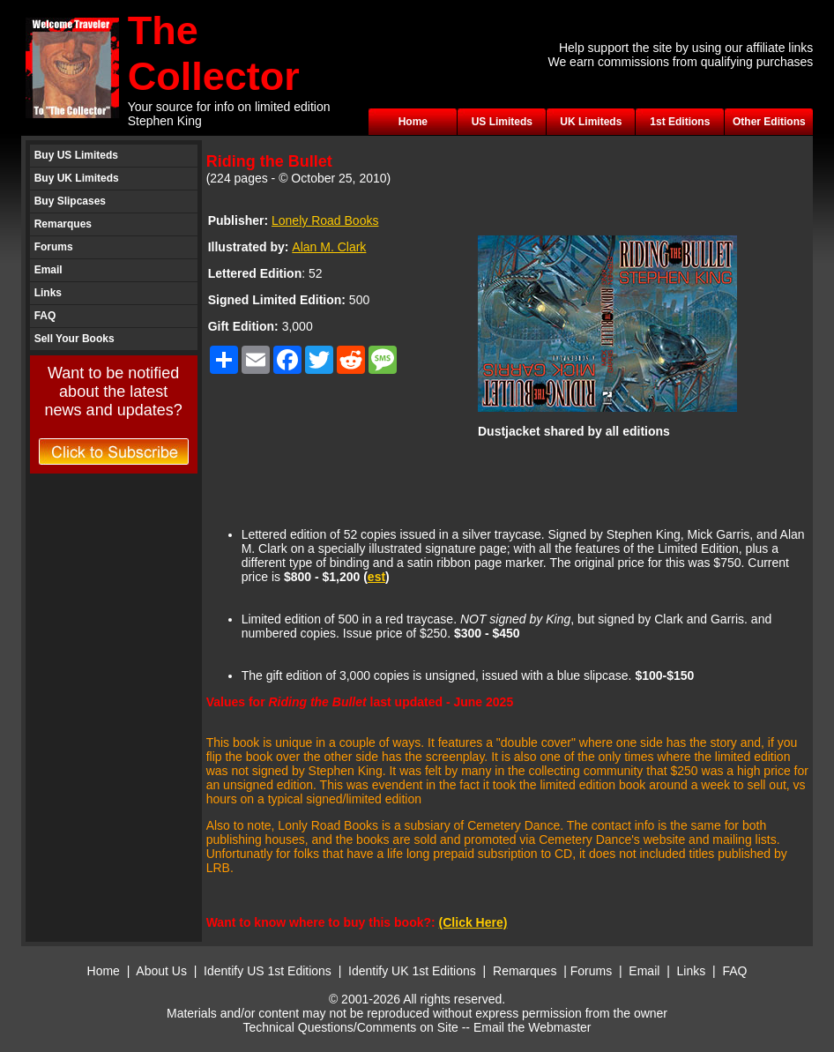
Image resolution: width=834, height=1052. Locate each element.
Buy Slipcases (70, 201)
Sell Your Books (74, 338)
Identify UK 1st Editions (414, 971)
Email (48, 270)
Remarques (63, 224)
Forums (53, 247)
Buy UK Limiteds (76, 178)
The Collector (214, 53)
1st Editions (680, 122)
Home (413, 122)
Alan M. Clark (329, 247)
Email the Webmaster (532, 1027)
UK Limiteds (591, 122)
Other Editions (769, 122)
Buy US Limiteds (76, 155)
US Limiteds (502, 122)
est (376, 577)
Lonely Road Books (325, 220)
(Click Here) (473, 922)
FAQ (45, 316)
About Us (161, 971)
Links (48, 293)
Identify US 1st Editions (267, 971)
